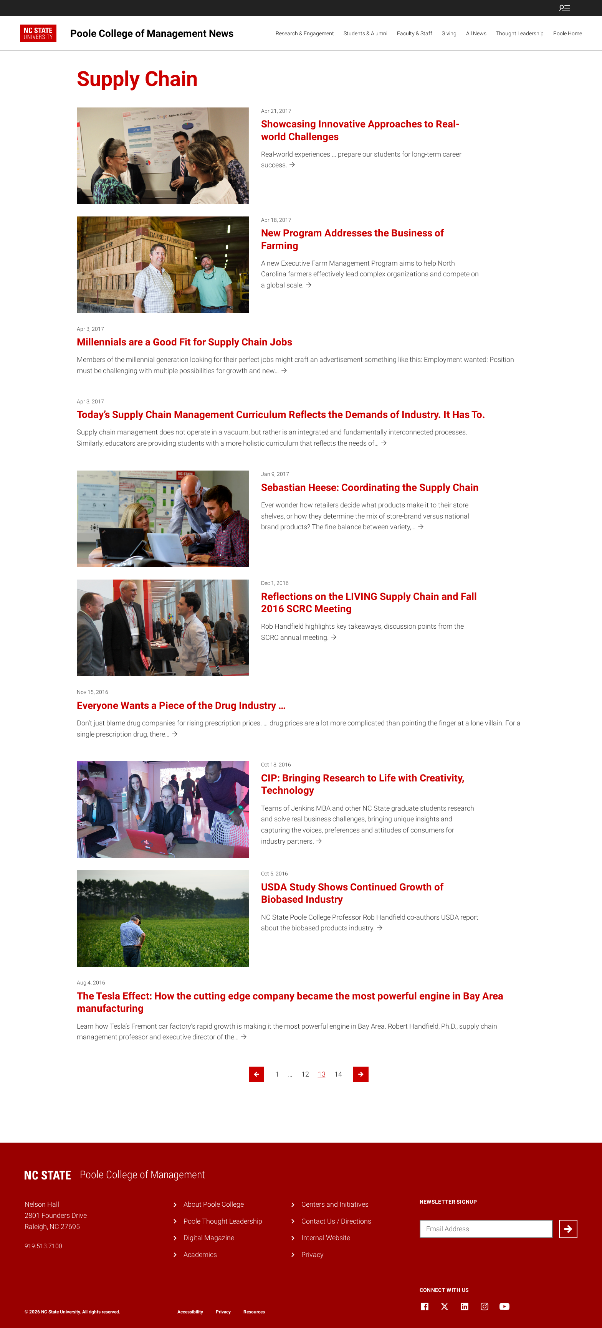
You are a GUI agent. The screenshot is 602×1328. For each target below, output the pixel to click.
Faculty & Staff (414, 33)
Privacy (312, 1254)
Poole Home (567, 33)
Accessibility (190, 1312)
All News (476, 33)
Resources (254, 1312)
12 (305, 1074)
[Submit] (568, 1229)
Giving (449, 33)
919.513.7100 (43, 1246)
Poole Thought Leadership (223, 1221)
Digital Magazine (209, 1238)
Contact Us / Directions (336, 1221)
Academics (200, 1254)
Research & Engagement (305, 33)
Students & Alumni (365, 33)
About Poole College (214, 1204)
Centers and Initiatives (335, 1204)
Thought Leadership (520, 33)
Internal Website (325, 1238)
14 (338, 1074)
